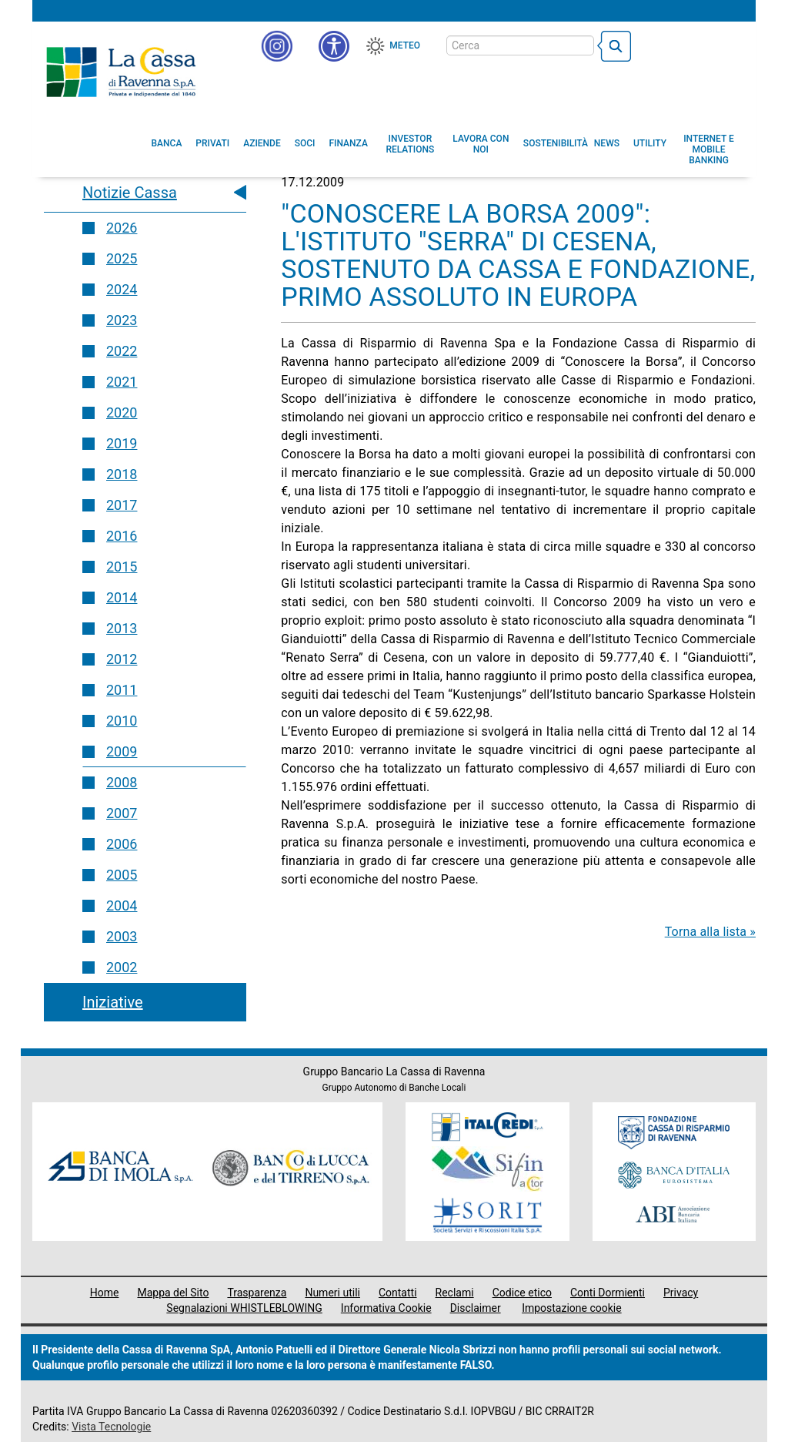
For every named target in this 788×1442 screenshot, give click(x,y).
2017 (121, 505)
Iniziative (112, 1002)
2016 (121, 536)
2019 (121, 443)
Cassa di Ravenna (121, 71)
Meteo (404, 45)
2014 (121, 597)
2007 (121, 813)
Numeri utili (332, 1292)
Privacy (680, 1292)
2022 (121, 351)
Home (104, 1292)
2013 (121, 628)
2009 (121, 751)
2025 (121, 258)
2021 (121, 382)
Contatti (398, 1292)
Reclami (455, 1292)
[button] (334, 46)
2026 (121, 228)
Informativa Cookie (386, 1308)
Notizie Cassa (129, 192)
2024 (121, 289)
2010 (121, 721)
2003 (121, 936)
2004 (121, 905)
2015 (121, 566)
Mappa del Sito (173, 1292)
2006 (121, 844)
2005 (121, 875)
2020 (121, 412)
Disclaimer (475, 1308)
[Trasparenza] (690, 45)
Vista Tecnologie (111, 1426)
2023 (121, 320)
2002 (121, 967)
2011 (121, 690)
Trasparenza (256, 1292)
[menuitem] (167, 143)
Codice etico (522, 1292)
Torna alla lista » (710, 931)
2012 (121, 659)
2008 (121, 782)
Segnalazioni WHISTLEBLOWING (244, 1308)
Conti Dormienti (607, 1292)
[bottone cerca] (614, 46)
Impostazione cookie (572, 1308)
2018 (121, 474)
